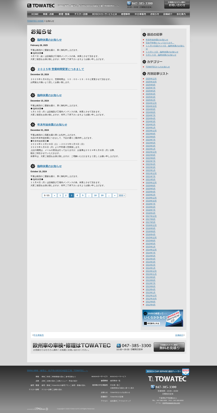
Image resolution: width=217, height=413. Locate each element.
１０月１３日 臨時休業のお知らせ (162, 52)
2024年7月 (150, 115)
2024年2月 (150, 124)
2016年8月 (150, 231)
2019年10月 (151, 201)
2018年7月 (150, 210)
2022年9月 (150, 155)
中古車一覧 (114, 385)
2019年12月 (151, 198)
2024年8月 (150, 112)
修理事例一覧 (115, 381)
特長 (48, 377)
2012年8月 (150, 302)
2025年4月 (150, 94)
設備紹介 (179, 335)
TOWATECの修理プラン (61, 385)
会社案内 (113, 401)
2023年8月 (150, 137)
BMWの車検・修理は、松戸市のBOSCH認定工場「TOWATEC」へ (57, 370)
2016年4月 (150, 234)
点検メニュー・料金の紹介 (67, 381)
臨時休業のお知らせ (49, 39)
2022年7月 (150, 161)
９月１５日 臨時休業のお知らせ (161, 55)
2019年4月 (150, 207)
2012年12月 (151, 295)
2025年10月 (151, 82)
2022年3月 (150, 167)
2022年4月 (150, 164)
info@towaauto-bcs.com (171, 403)
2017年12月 (151, 216)
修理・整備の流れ (78, 385)
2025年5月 (150, 91)
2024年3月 (150, 121)
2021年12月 (151, 173)
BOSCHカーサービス (118, 376)
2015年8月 (150, 240)
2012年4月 (150, 305)
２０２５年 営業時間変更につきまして (60, 69)
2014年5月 (150, 256)
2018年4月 (150, 213)
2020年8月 (150, 185)
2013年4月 (150, 289)
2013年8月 (150, 280)
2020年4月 (150, 192)
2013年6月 (150, 286)
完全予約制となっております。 (160, 43)
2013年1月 (150, 292)
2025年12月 (151, 79)
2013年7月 (150, 283)
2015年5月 (150, 243)
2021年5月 (150, 179)
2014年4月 (150, 259)
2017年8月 (150, 219)
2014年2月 (150, 265)
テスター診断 (47, 389)
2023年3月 (150, 146)
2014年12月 (151, 250)
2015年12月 (151, 237)
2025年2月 (150, 100)
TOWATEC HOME (35, 21)
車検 (43, 377)
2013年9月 (150, 277)
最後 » (122, 195)
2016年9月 (150, 228)
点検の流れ (51, 381)
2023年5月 (150, 143)
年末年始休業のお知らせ (52, 124)
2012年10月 (151, 298)
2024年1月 (150, 127)
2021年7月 (150, 176)
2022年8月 (150, 158)
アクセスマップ (125, 401)
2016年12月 (151, 225)
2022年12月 (151, 152)
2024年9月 (150, 109)
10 (95, 195)
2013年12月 (151, 271)
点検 (43, 381)
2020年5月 (150, 188)
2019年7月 (150, 204)
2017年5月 (150, 222)
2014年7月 (150, 253)
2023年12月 (151, 130)
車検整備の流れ (58, 377)
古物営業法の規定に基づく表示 (122, 388)
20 (102, 195)
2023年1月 (150, 149)
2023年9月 (150, 134)
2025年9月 (150, 85)
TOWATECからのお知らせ (158, 67)
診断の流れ (58, 389)
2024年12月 (151, 103)
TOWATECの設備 (116, 397)
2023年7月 (150, 140)
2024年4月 (150, 118)
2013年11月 (151, 274)
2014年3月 (150, 262)
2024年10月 (151, 106)
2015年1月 (150, 247)
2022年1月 (150, 170)
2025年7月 (150, 88)
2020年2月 (150, 195)
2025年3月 (150, 97)
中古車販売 (39, 335)
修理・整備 (46, 385)
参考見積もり (71, 377)
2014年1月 (150, 268)
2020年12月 (151, 182)
